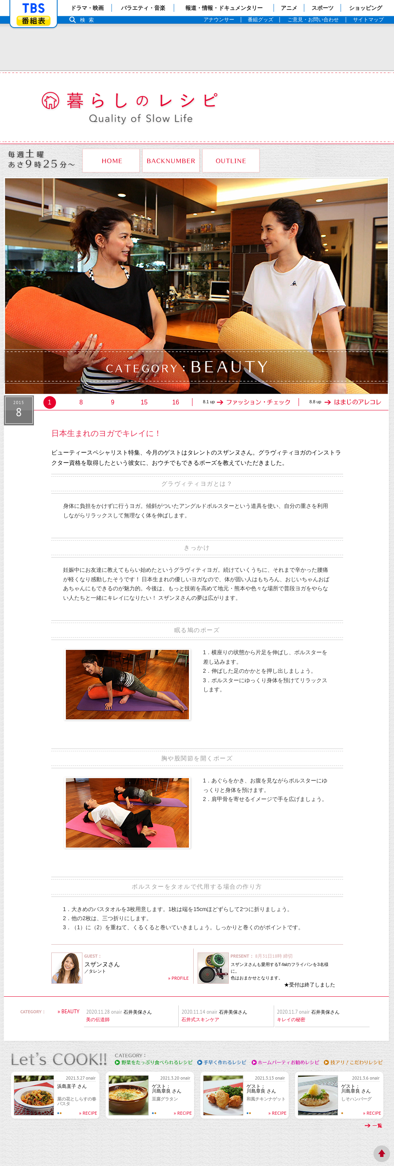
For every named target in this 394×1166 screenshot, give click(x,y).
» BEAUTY (68, 1011)
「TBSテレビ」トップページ (33, 8)
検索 (89, 20)
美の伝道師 (98, 1019)
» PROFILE (178, 978)
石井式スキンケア (200, 1019)
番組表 (33, 21)
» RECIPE (88, 1113)
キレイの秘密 (291, 1019)
